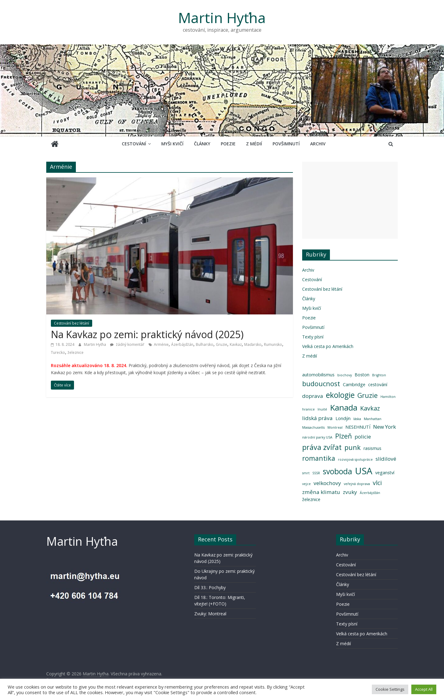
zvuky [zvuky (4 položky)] (350, 492)
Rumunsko (273, 344)
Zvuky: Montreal (210, 614)
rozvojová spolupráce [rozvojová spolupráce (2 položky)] (355, 459)
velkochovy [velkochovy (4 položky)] (327, 483)
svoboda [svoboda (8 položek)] (337, 471)
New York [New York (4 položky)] (384, 426)
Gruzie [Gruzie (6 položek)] (367, 395)
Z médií (254, 144)
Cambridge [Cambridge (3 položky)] (354, 384)
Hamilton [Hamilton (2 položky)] (388, 397)
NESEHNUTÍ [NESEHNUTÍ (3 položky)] (357, 427)
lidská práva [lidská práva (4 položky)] (317, 418)
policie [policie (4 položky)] (363, 436)
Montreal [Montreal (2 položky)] (335, 427)
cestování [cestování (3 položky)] (377, 384)
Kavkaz (236, 344)
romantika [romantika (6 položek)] (318, 458)
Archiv (318, 144)
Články (202, 144)
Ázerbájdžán (182, 344)
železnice (76, 352)
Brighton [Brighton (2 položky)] (379, 375)
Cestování (134, 144)
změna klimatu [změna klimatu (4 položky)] (321, 492)
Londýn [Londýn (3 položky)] (343, 418)
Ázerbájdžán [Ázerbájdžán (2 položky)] (370, 493)
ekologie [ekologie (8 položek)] (340, 395)
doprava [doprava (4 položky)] (312, 395)
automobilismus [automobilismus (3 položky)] (318, 375)
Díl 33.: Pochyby (210, 587)
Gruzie (221, 344)
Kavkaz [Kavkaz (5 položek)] (370, 408)
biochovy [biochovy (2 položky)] (344, 375)
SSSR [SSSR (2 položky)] (316, 473)
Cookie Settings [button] (390, 689)
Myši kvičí (172, 144)
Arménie (161, 344)
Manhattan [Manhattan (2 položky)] (372, 419)
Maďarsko (252, 344)
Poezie (228, 144)
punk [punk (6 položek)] (352, 447)
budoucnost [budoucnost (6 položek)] (321, 383)
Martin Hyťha (222, 17)
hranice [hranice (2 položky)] (308, 409)
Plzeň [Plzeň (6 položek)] (343, 435)
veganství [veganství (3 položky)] (384, 472)
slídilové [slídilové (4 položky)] (386, 458)
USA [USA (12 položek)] (363, 471)
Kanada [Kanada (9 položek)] (343, 407)
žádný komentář (127, 344)
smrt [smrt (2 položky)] (306, 473)
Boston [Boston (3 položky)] (362, 375)
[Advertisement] (350, 200)
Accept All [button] (424, 689)
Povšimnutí (286, 144)
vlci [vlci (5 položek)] (377, 483)
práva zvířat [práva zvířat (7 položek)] (322, 447)
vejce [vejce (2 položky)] (306, 484)
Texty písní (312, 337)
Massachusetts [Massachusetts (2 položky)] (313, 427)
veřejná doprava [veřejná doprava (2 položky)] (357, 484)
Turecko (58, 352)
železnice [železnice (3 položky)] (311, 499)
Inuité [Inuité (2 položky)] (322, 409)
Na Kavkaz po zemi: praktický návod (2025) (147, 334)
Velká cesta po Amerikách (327, 346)
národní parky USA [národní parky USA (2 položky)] (317, 437)
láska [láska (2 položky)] (357, 419)
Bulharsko (204, 344)
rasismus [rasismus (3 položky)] (372, 448)
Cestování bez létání (71, 323)
